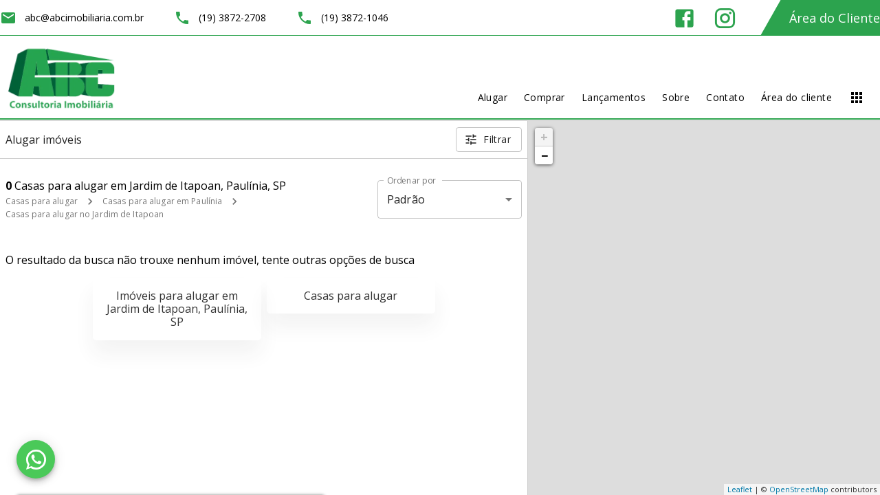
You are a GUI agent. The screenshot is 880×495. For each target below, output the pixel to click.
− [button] (544, 155)
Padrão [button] (406, 199)
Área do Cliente (834, 18)
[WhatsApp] (35, 459)
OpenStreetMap (798, 489)
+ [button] (544, 137)
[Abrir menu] (856, 97)
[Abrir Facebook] (684, 18)
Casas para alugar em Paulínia (162, 201)
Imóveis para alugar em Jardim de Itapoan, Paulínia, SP (177, 308)
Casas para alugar (42, 201)
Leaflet (739, 489)
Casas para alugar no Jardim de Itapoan (85, 214)
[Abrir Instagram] (725, 18)
